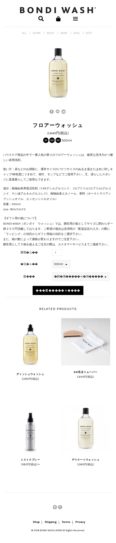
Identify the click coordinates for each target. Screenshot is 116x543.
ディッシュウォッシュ (30, 374)
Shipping (51, 522)
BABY (63, 33)
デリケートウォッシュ (85, 459)
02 (52, 140)
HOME (37, 33)
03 (58, 140)
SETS (89, 33)
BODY (50, 33)
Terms (66, 522)
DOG (76, 33)
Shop (36, 522)
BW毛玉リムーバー (86, 372)
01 (46, 140)
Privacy (80, 522)
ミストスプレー (30, 459)
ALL (24, 33)
